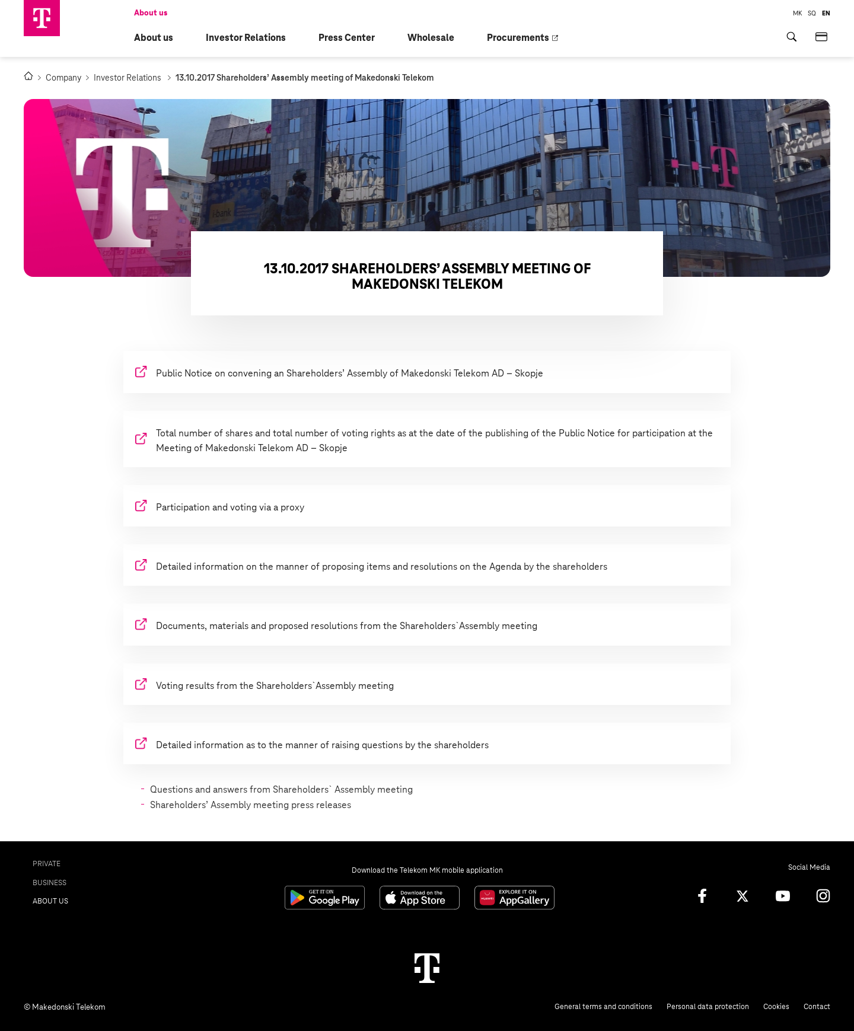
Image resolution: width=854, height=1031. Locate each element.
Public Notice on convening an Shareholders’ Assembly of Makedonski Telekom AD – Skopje (349, 373)
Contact (817, 1006)
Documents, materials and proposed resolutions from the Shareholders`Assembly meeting (346, 626)
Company (67, 77)
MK (797, 13)
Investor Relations (132, 77)
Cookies (776, 1006)
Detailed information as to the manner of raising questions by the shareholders (322, 745)
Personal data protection (708, 1006)
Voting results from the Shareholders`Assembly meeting (275, 685)
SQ (812, 13)
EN (826, 13)
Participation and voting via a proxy (230, 507)
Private (46, 864)
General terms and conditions (603, 1006)
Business (49, 883)
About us (150, 13)
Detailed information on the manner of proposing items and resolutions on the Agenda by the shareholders (381, 566)
